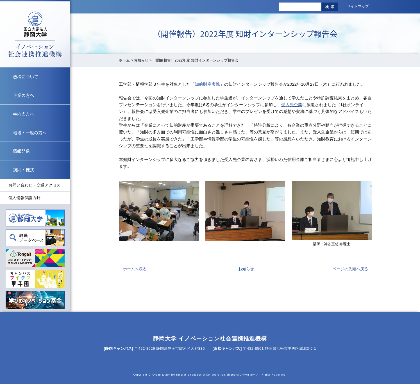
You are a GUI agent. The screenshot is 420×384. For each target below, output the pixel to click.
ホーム (124, 60)
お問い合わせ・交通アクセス (34, 185)
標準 (223, 7)
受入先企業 (291, 104)
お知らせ (141, 60)
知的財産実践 (207, 84)
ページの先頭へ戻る (350, 269)
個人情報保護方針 (24, 198)
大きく (235, 7)
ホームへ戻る (135, 269)
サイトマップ (358, 6)
